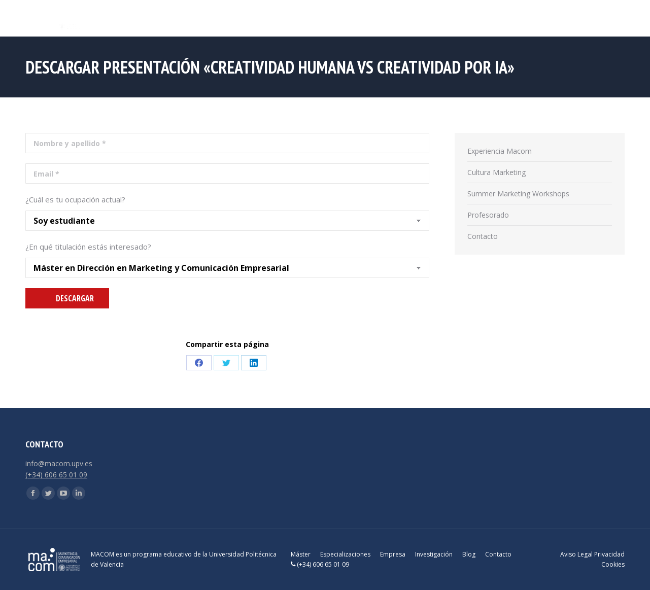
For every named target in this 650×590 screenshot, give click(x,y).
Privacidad (609, 554)
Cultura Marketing (496, 172)
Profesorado (488, 215)
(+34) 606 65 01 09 (56, 474)
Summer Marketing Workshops (518, 193)
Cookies (613, 564)
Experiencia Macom (499, 151)
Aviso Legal (576, 554)
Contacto (482, 236)
